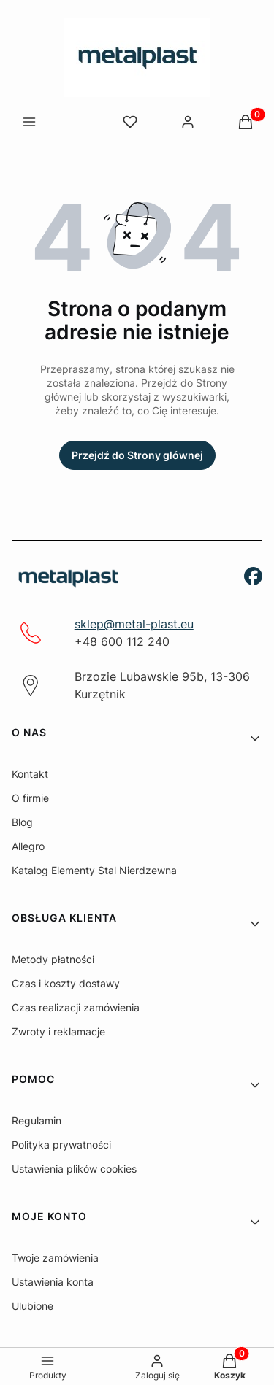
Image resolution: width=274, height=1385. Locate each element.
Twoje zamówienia (55, 1257)
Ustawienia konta (53, 1282)
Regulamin (36, 1120)
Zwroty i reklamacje (58, 1031)
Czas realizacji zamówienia (76, 1007)
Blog (22, 822)
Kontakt (30, 774)
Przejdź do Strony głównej (137, 455)
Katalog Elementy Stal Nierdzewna (94, 870)
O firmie (30, 798)
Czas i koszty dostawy (66, 983)
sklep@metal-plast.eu (134, 624)
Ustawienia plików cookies (74, 1168)
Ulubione (32, 1306)
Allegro (28, 846)
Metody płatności (53, 959)
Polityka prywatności (61, 1144)
